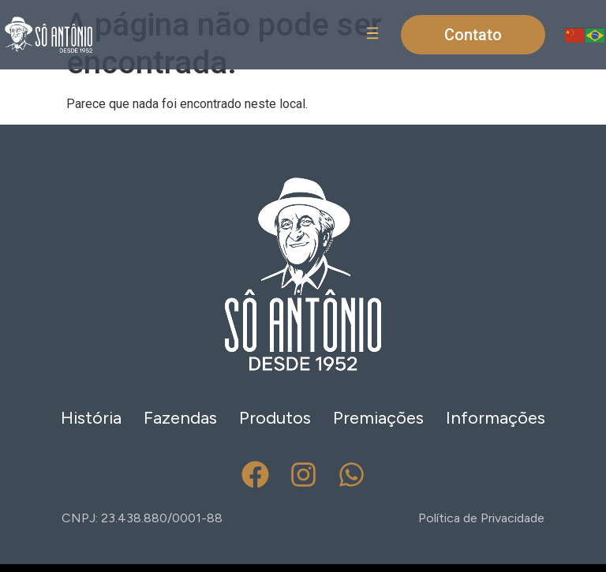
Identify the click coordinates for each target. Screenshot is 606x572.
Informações (495, 417)
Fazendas (180, 417)
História (91, 417)
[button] (372, 35)
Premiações (378, 417)
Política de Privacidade (481, 517)
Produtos (275, 417)
